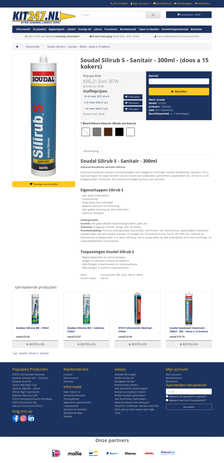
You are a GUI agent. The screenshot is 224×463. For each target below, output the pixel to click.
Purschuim (110, 29)
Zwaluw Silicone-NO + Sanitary (30, 378)
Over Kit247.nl (72, 392)
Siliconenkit (23, 29)
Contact (68, 374)
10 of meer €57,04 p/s (96, 96)
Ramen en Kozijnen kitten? (130, 392)
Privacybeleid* (197, 400)
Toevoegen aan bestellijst (44, 184)
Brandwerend (128, 29)
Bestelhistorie (174, 378)
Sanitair (44, 353)
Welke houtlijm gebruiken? (130, 395)
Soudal (160, 99)
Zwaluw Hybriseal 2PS (25, 395)
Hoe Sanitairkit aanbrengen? (131, 388)
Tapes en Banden (149, 29)
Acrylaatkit (39, 29)
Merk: (152, 99)
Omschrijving (91, 151)
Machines (196, 29)
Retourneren (71, 378)
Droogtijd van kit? (125, 381)
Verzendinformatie (74, 395)
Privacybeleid (71, 399)
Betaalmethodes (73, 413)
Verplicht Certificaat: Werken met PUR (137, 406)
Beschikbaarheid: (159, 113)
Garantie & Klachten (75, 409)
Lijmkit (71, 29)
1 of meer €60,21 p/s (96, 108)
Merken (68, 416)
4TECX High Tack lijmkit (25, 392)
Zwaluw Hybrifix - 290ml (26, 388)
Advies (120, 369)
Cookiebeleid (71, 406)
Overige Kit (84, 29)
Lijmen (98, 29)
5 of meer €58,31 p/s (96, 102)
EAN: (152, 110)
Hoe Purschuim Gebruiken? (130, 399)
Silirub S (33, 353)
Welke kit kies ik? (124, 378)
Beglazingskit (57, 29)
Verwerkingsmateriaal (175, 29)
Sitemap (68, 381)
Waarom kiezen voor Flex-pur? (132, 402)
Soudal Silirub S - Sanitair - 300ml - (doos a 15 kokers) (78, 46)
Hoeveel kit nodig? (125, 374)
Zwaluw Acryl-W (21, 381)
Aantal (153, 75)
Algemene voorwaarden (77, 402)
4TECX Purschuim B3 (24, 402)
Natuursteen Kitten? (126, 385)
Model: (153, 103)
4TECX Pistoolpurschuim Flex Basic (32, 399)
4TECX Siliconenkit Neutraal (28, 374)
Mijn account (173, 374)
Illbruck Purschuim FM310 (27, 406)
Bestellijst (171, 381)
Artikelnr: (155, 106)
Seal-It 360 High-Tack (24, 385)
